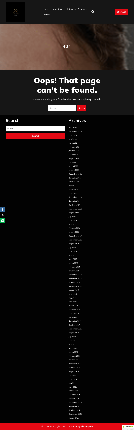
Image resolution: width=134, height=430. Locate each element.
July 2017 (72, 336)
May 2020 (73, 224)
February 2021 (74, 189)
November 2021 (75, 178)
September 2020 (75, 209)
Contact (46, 14)
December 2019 (75, 236)
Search (82, 108)
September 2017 (75, 329)
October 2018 (74, 282)
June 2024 (73, 135)
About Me (57, 9)
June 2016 (73, 379)
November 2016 (75, 364)
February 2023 (74, 155)
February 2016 (74, 395)
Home (45, 9)
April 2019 (73, 259)
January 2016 (74, 398)
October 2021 (74, 182)
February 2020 (74, 228)
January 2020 (74, 232)
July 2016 (72, 375)
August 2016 (74, 371)
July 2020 (72, 217)
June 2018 (73, 294)
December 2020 (75, 197)
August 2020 (74, 213)
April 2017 (73, 348)
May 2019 (73, 255)
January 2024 (74, 151)
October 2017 (74, 325)
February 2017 (74, 356)
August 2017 (74, 333)
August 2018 (74, 290)
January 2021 (74, 193)
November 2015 (75, 406)
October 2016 (74, 367)
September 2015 (75, 414)
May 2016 (73, 383)
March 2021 (73, 186)
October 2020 (74, 205)
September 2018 (75, 286)
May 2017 (73, 344)
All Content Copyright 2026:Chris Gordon (59, 426)
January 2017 (74, 360)
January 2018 (74, 313)
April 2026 (73, 127)
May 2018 (73, 298)
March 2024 (73, 143)
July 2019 (72, 248)
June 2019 (73, 251)
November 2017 (75, 321)
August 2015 (74, 418)
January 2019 (74, 271)
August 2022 (74, 158)
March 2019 (73, 263)
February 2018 (74, 309)
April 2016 (73, 387)
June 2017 (73, 340)
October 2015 (74, 410)
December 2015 (75, 402)
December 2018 (75, 275)
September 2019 (75, 240)
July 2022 (72, 162)
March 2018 (73, 306)
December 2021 (75, 174)
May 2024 (73, 139)
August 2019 (74, 244)
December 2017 (75, 317)
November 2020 (75, 201)
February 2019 (74, 267)
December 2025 (75, 131)
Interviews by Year (76, 9)
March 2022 (73, 166)
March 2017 (73, 352)
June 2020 (73, 220)
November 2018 (75, 278)
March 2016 (73, 391)
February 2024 (74, 147)
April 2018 (73, 302)
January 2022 (74, 170)
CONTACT (121, 12)
